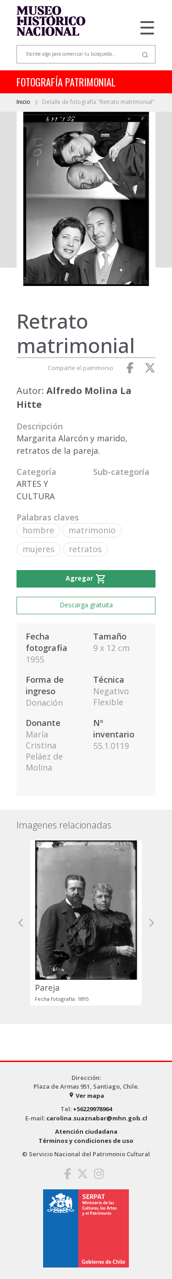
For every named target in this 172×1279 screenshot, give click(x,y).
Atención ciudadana (86, 1131)
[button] (21, 922)
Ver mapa (86, 1095)
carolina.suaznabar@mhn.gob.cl (96, 1118)
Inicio (24, 102)
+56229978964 (92, 1109)
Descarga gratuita (86, 604)
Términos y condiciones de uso (86, 1140)
